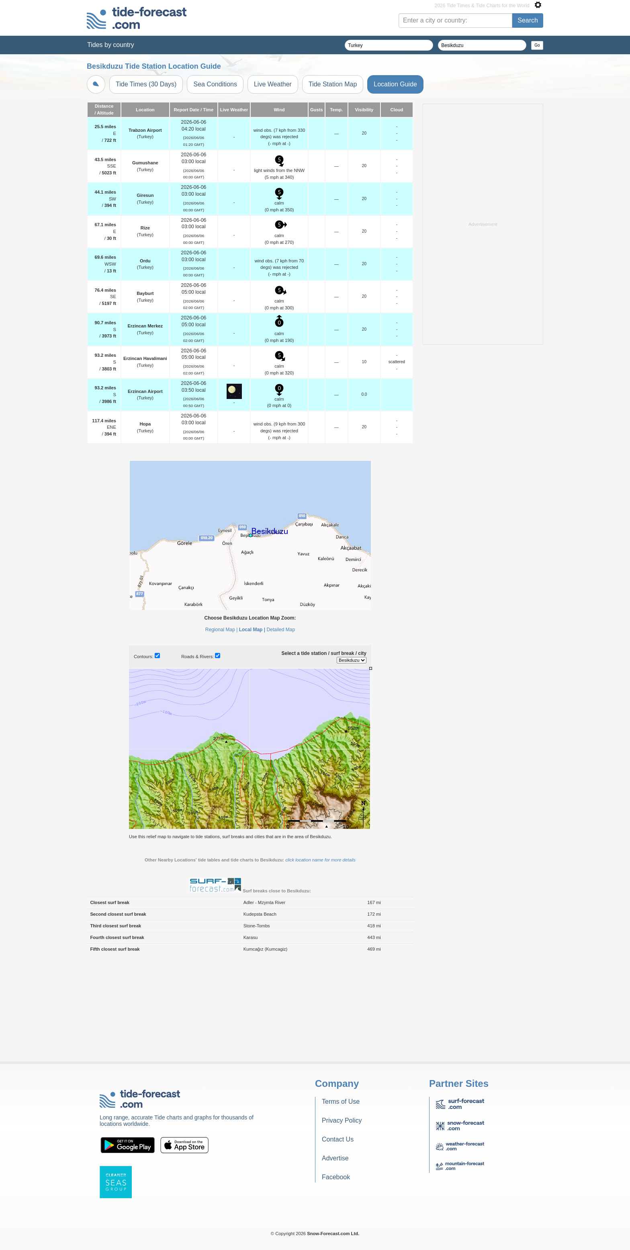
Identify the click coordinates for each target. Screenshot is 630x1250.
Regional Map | (221, 629)
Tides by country (110, 44)
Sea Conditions (215, 84)
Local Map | (252, 629)
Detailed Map (280, 629)
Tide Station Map (333, 84)
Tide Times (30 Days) (146, 84)
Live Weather (273, 84)
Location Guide (395, 84)
